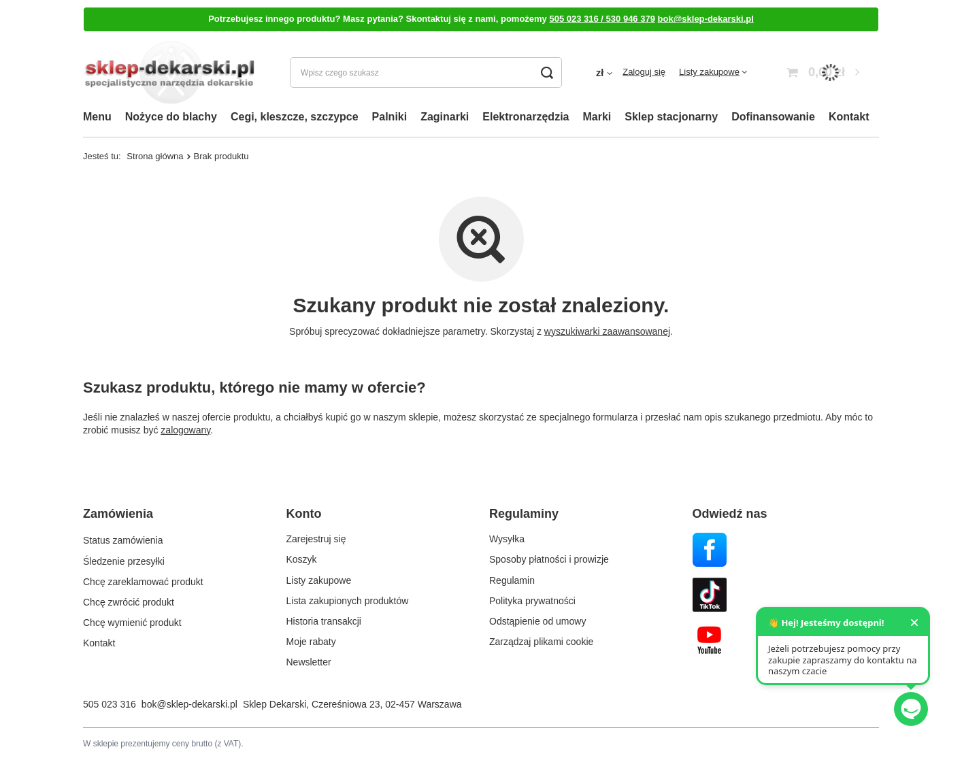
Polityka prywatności (532, 600)
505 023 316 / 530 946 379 (601, 19)
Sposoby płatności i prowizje (549, 559)
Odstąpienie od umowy (537, 621)
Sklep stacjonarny (671, 116)
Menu (97, 116)
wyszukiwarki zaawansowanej (607, 331)
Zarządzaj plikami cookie (541, 641)
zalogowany (185, 430)
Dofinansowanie (773, 116)
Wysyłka (507, 538)
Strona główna (155, 156)
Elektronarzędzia (525, 116)
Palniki (390, 116)
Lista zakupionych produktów (347, 600)
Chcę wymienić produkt (132, 621)
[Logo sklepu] (169, 72)
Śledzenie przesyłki (124, 559)
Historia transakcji (323, 621)
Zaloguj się (644, 72)
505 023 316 (109, 704)
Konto (304, 514)
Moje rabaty (311, 641)
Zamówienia (118, 514)
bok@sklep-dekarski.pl (706, 19)
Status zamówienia (123, 538)
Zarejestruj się (316, 538)
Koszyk (301, 559)
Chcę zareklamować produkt (143, 580)
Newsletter (308, 662)
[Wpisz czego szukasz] (426, 72)
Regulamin (512, 580)
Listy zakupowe (709, 72)
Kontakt (849, 116)
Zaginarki (444, 116)
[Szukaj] (546, 72)
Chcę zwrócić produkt (128, 600)
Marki (596, 116)
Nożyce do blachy (171, 116)
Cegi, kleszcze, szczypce (295, 116)
